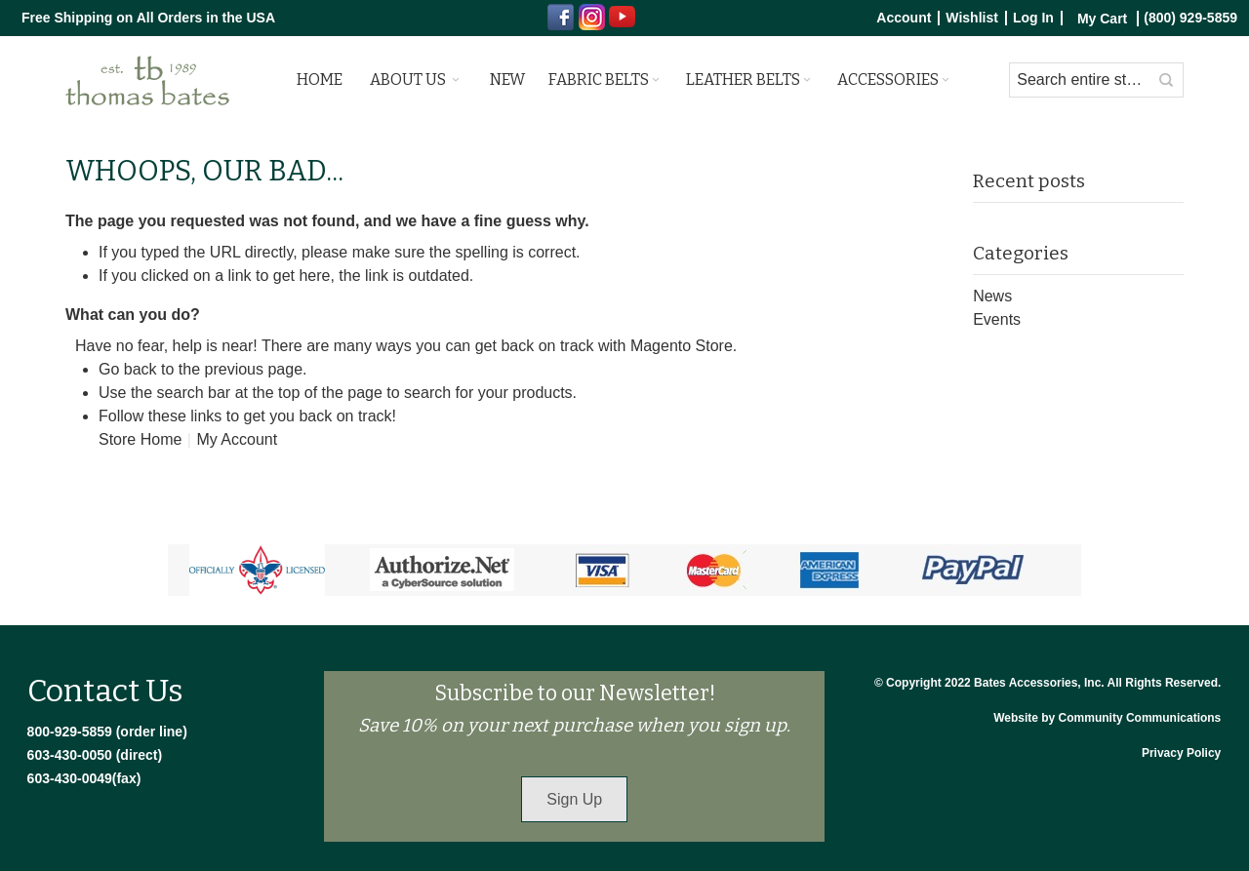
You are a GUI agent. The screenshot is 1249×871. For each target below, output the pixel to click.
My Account (236, 439)
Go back (128, 369)
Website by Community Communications (1107, 718)
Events (997, 319)
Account (903, 18)
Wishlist (972, 18)
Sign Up (574, 799)
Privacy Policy (1181, 753)
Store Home (140, 439)
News (992, 296)
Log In (1033, 18)
